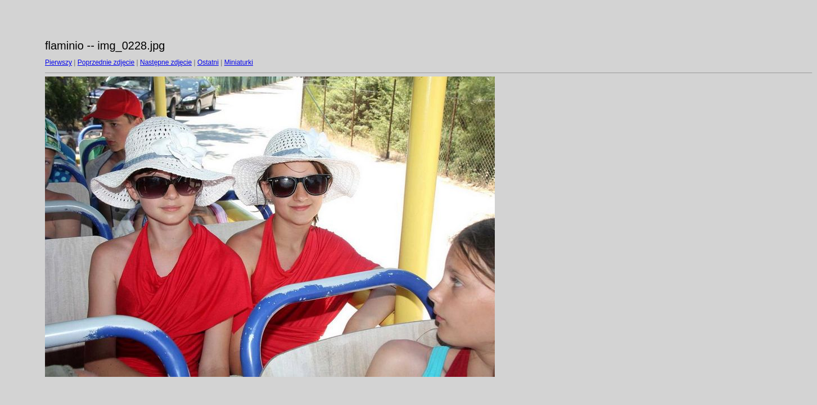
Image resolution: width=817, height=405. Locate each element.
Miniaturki (238, 62)
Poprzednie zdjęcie (106, 62)
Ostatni (208, 62)
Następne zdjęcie (166, 62)
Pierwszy (58, 62)
